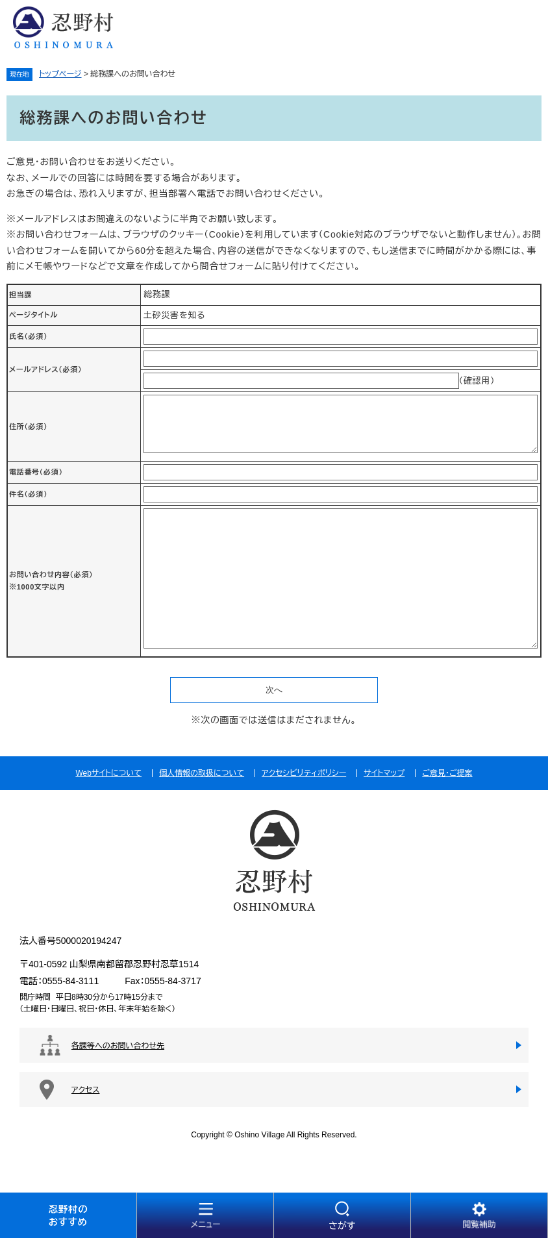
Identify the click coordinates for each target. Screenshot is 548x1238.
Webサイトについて (108, 773)
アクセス (85, 1090)
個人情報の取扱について (201, 773)
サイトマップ (384, 773)
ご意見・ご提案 (447, 773)
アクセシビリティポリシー (304, 773)
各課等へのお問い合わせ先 (117, 1045)
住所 (28, 426)
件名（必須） (28, 494)
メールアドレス (45, 369)
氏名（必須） (28, 336)
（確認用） (477, 381)
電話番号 (36, 472)
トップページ (60, 74)
